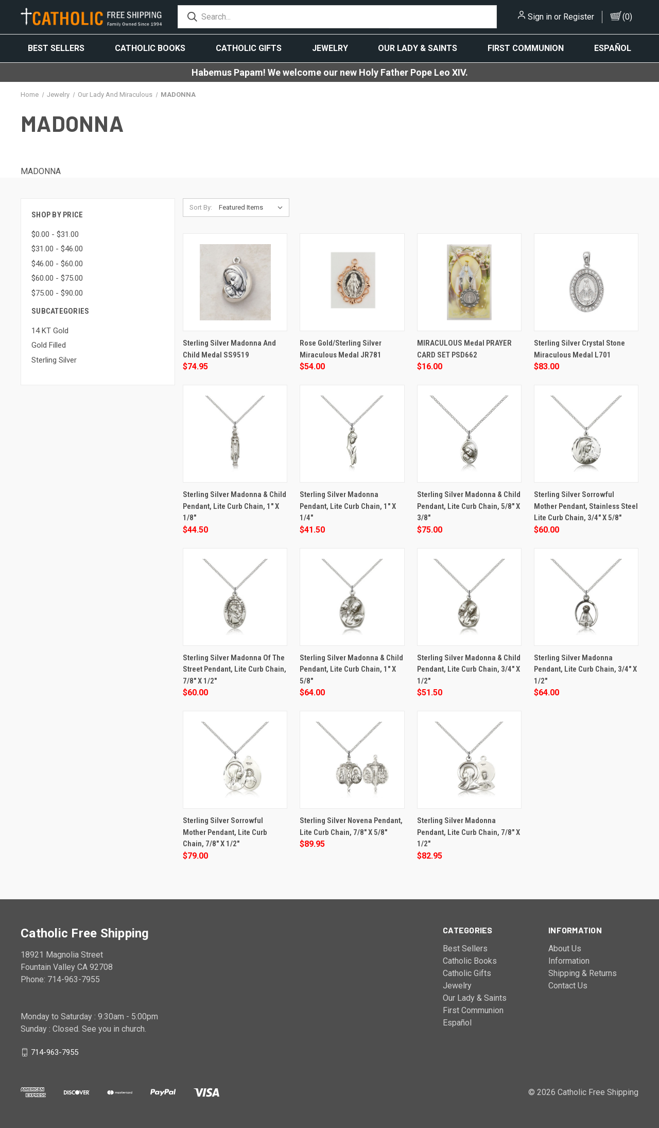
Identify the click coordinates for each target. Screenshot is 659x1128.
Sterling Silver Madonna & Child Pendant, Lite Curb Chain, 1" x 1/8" (234, 506)
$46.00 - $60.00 (57, 263)
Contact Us (567, 985)
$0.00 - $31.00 (55, 234)
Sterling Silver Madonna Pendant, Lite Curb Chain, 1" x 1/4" (348, 506)
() (627, 17)
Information (568, 961)
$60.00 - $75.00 (57, 278)
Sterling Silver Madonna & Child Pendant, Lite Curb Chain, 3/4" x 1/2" (469, 669)
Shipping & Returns (582, 973)
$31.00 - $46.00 (57, 248)
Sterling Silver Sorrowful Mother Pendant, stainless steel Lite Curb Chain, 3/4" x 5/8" (586, 506)
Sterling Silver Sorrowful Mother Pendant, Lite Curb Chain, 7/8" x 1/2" (225, 832)
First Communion (526, 48)
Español (612, 48)
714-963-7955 (54, 1051)
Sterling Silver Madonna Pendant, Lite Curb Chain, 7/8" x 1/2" (468, 832)
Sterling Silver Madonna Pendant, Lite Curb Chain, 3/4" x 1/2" (585, 669)
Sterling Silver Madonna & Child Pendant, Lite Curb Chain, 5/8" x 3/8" (469, 506)
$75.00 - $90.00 (57, 293)
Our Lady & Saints (417, 48)
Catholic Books (150, 48)
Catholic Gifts (249, 48)
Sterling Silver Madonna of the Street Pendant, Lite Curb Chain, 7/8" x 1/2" (234, 669)
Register (578, 17)
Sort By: (200, 207)
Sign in (540, 17)
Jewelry (330, 48)
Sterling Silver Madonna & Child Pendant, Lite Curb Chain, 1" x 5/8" (351, 669)
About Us (564, 948)
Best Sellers (56, 48)
